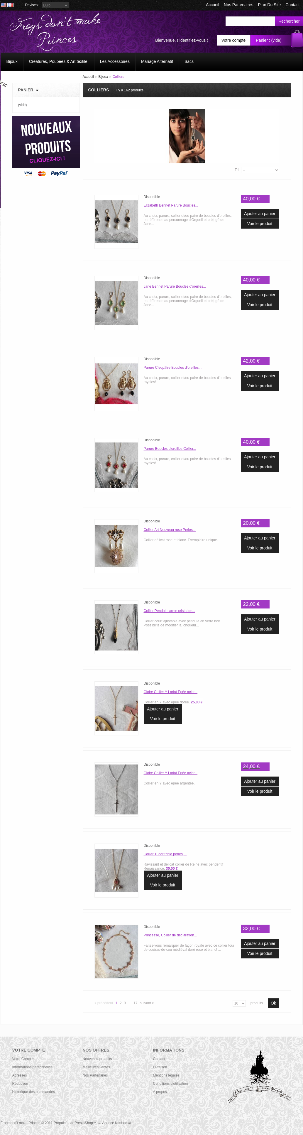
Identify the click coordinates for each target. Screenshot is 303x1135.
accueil (212, 4)
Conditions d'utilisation (170, 1084)
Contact (159, 1059)
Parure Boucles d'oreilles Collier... (170, 449)
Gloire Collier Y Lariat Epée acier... (171, 692)
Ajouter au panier (259, 213)
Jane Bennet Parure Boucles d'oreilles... (175, 286)
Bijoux (12, 61)
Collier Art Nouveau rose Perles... (170, 530)
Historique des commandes (33, 1092)
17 (135, 1003)
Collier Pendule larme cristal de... (169, 611)
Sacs (189, 61)
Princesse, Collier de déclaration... (170, 935)
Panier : (263, 40)
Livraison (160, 1067)
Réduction (20, 1084)
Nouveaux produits (97, 1059)
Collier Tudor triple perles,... (165, 854)
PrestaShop (84, 1123)
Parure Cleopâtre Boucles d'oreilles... (173, 368)
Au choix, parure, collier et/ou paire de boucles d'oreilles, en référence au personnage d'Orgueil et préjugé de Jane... (188, 220)
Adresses (19, 1075)
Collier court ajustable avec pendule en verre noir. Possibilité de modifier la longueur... (182, 623)
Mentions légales (166, 1075)
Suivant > (147, 1003)
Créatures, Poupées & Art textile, (59, 61)
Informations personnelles (32, 1067)
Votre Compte (23, 1059)
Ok (273, 1003)
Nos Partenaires (238, 4)
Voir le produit (259, 223)
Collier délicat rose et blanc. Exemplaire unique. (181, 540)
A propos (160, 1092)
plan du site (269, 4)
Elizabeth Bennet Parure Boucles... (171, 205)
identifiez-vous (193, 40)
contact (292, 4)
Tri (237, 170)
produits (256, 1003)
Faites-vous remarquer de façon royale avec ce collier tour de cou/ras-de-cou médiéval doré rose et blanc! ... (189, 947)
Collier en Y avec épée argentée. (169, 783)
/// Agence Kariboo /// (114, 1123)
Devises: (32, 5)
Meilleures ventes (96, 1067)
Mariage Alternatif (157, 61)
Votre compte (233, 40)
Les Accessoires (115, 61)
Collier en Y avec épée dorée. (173, 702)
